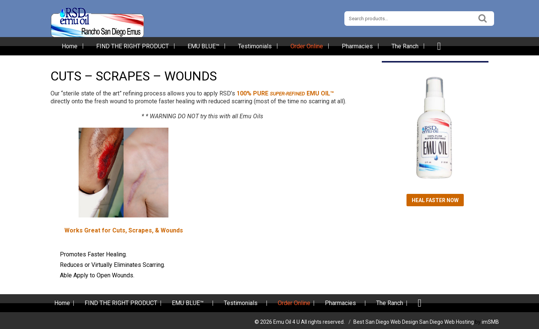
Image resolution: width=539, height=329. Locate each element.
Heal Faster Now (435, 200)
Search (483, 17)
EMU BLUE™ (203, 46)
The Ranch (405, 46)
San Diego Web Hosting (446, 322)
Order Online (306, 46)
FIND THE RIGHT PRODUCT (132, 46)
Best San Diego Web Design (385, 322)
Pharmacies (357, 46)
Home (69, 46)
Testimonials (255, 46)
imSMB (490, 322)
